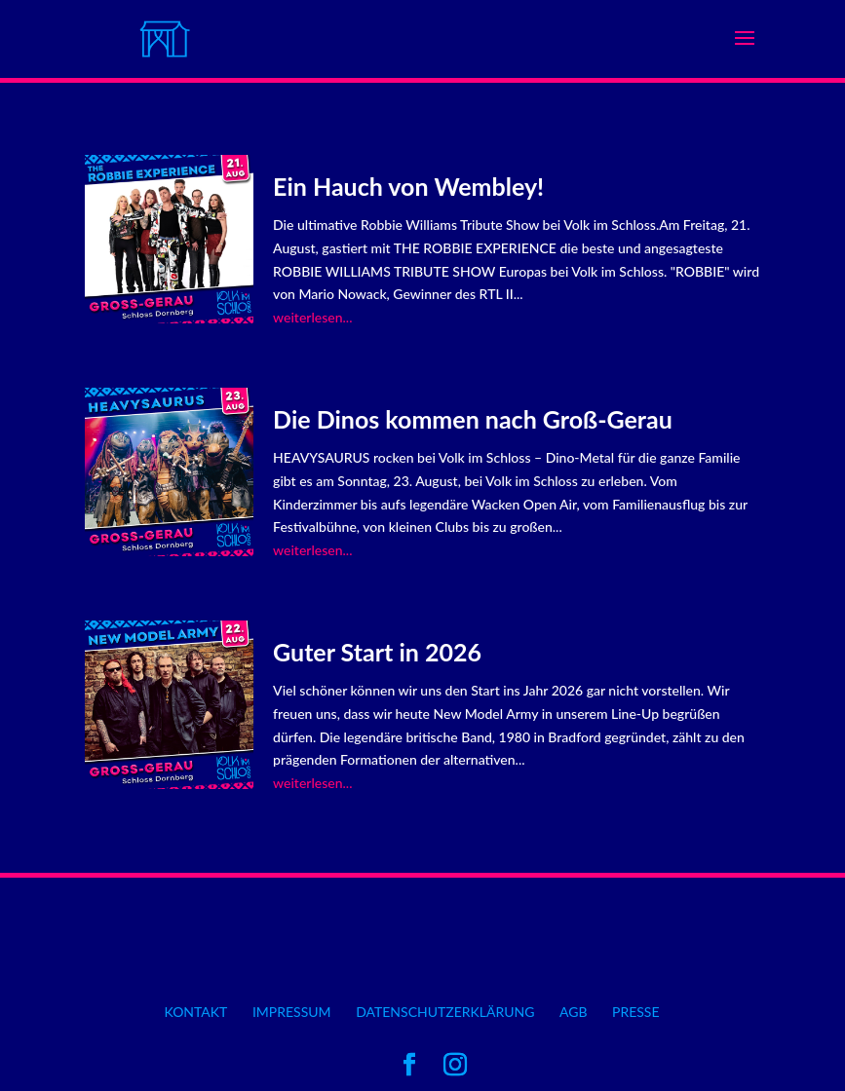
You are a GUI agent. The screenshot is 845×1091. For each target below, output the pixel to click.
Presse (636, 1011)
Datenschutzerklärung (445, 1011)
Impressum (291, 1011)
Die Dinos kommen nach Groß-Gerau (472, 418)
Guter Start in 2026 (377, 651)
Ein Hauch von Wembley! (408, 186)
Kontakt (195, 1011)
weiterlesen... (312, 317)
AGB (573, 1011)
